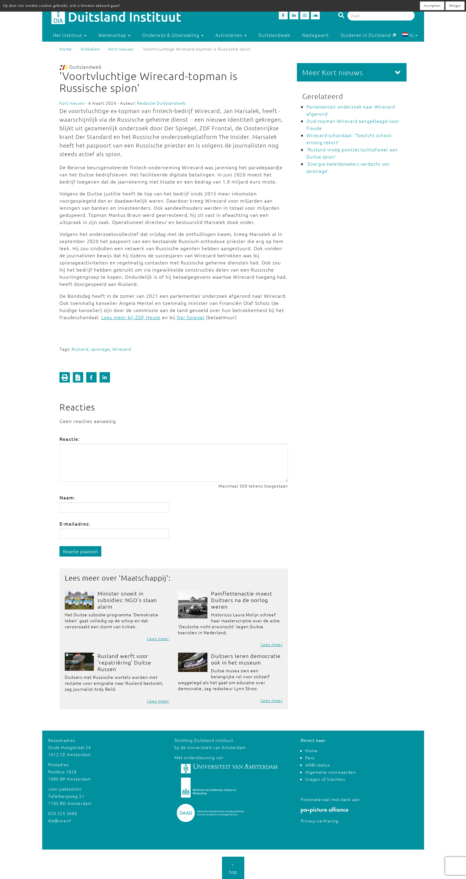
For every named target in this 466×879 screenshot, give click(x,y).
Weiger (455, 6)
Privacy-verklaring (320, 821)
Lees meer (158, 638)
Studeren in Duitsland (368, 35)
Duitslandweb (274, 35)
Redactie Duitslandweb (161, 103)
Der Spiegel (190, 317)
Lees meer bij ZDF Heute (130, 317)
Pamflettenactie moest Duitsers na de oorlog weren (241, 600)
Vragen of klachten (325, 779)
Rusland (80, 349)
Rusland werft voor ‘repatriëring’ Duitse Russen (124, 662)
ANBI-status (317, 765)
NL (410, 35)
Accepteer (432, 6)
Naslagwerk (315, 35)
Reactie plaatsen (80, 551)
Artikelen (90, 49)
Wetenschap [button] (114, 35)
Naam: (67, 497)
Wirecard (121, 349)
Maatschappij (143, 577)
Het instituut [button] (69, 35)
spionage (100, 349)
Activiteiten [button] (231, 35)
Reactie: (69, 438)
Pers (309, 758)
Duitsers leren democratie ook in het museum (246, 659)
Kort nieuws (120, 49)
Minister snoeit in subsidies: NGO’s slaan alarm (127, 600)
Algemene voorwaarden (330, 772)
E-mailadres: (74, 523)
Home (65, 49)
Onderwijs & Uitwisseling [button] (173, 35)
